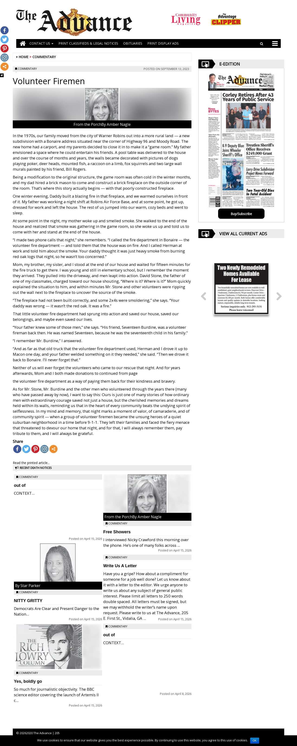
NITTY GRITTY (28, 600)
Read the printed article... (31, 463)
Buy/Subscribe (241, 214)
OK (255, 740)
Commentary (44, 57)
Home (23, 57)
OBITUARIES (132, 43)
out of (20, 485)
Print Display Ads (163, 43)
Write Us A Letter (120, 566)
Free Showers (117, 532)
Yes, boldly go (28, 681)
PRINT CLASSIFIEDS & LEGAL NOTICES (88, 43)
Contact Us (41, 43)
